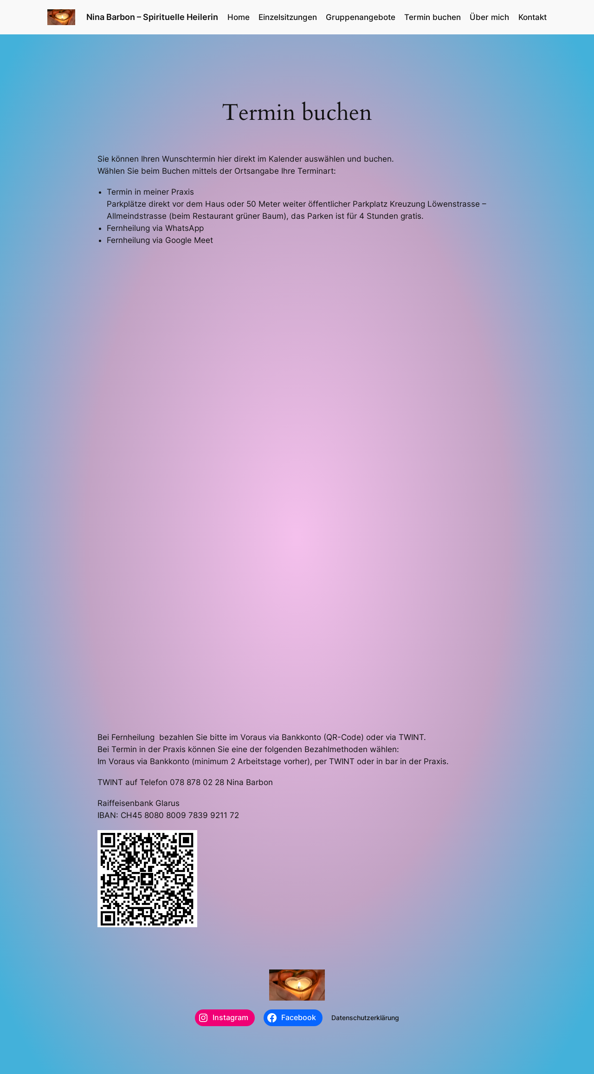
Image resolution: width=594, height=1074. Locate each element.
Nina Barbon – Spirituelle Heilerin (152, 17)
